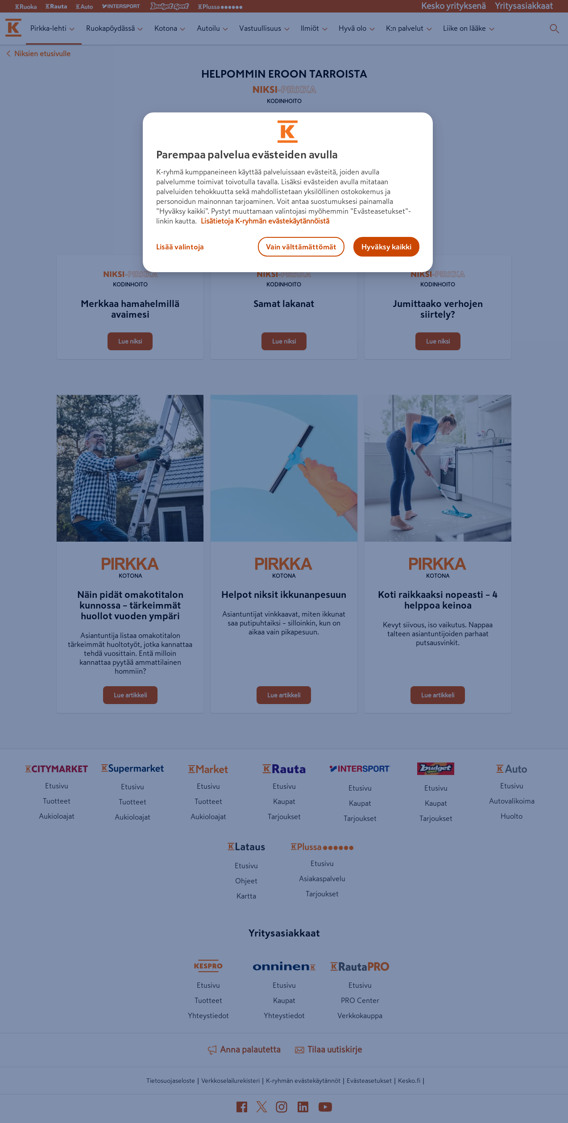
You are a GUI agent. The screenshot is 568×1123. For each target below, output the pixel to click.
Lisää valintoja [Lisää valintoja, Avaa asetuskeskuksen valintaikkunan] (180, 246)
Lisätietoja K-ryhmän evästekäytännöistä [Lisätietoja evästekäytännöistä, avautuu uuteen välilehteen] (264, 220)
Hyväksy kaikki (386, 246)
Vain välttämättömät (301, 246)
